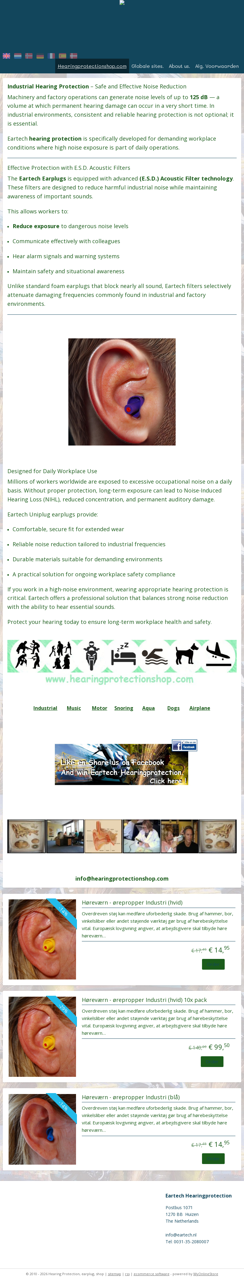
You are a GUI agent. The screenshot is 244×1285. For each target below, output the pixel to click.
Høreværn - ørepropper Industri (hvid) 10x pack (144, 1000)
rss (127, 1273)
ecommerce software (152, 1273)
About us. (179, 66)
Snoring (123, 708)
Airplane (199, 708)
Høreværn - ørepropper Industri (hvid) (132, 902)
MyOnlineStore (205, 1273)
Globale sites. (148, 66)
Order (213, 964)
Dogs (173, 708)
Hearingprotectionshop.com (92, 66)
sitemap (114, 1273)
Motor (99, 708)
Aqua (148, 708)
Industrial (45, 708)
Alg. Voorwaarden (217, 66)
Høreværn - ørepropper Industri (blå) (131, 1097)
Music (74, 708)
